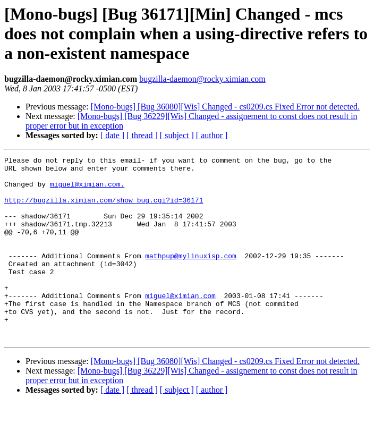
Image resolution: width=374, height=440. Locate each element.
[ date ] (112, 135)
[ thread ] (142, 135)
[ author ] (212, 135)
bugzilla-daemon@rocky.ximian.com (202, 78)
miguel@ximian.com (180, 324)
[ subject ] (177, 135)
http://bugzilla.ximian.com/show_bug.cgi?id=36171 (103, 209)
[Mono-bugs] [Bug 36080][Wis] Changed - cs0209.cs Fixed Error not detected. (225, 106)
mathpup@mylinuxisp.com (190, 276)
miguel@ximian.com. (87, 190)
